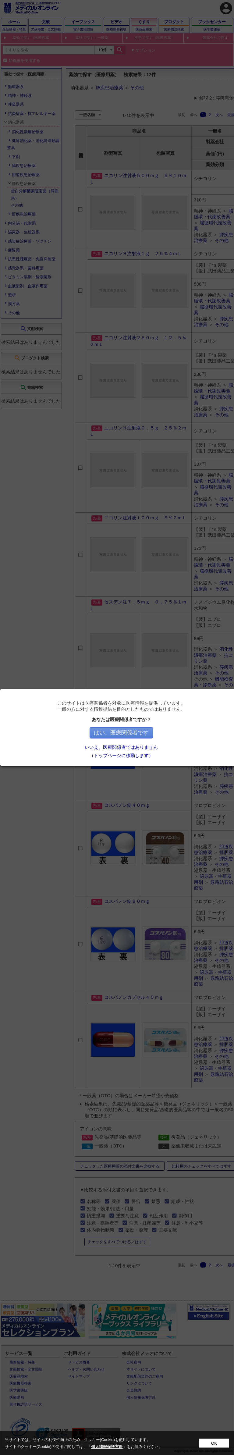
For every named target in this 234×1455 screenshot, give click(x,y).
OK (214, 1443)
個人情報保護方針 (107, 1446)
